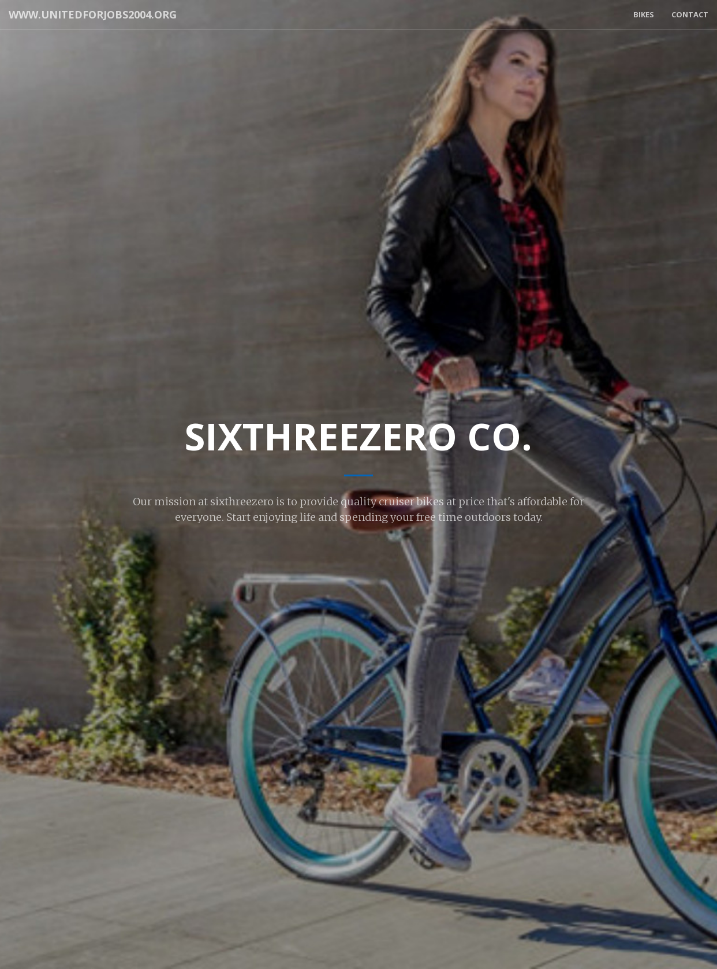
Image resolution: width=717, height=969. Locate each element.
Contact (689, 14)
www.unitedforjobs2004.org (93, 14)
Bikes (643, 14)
